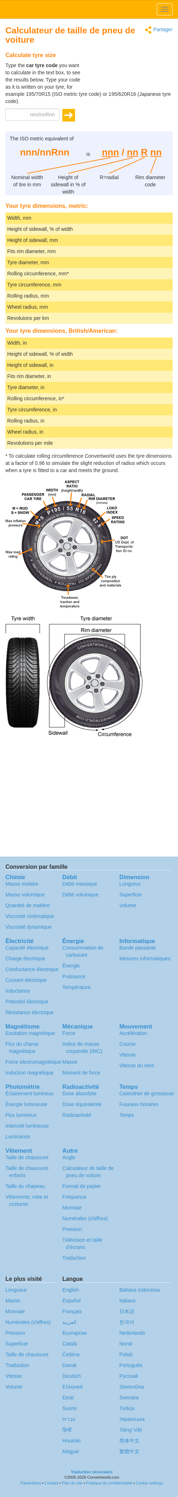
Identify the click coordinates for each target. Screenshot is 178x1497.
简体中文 (129, 1441)
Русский (128, 1376)
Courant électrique (25, 980)
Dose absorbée (79, 1093)
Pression (72, 1229)
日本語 (126, 1311)
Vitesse (127, 1055)
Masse (69, 1062)
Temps (126, 1115)
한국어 (126, 1322)
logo (89, 9)
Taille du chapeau (25, 1186)
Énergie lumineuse (26, 1104)
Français (72, 1311)
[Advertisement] (128, 66)
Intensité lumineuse (27, 1126)
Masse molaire (21, 884)
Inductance (17, 991)
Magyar (70, 1451)
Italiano (127, 1301)
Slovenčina (131, 1387)
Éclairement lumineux (29, 1093)
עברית (69, 1419)
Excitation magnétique (30, 1033)
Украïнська (131, 1419)
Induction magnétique (29, 1073)
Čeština (70, 1354)
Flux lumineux (20, 1115)
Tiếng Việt (130, 1430)
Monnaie (72, 1208)
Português (130, 1365)
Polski (126, 1354)
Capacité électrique (27, 948)
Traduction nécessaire (91, 1472)
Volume (127, 905)
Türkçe (127, 1408)
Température (76, 987)
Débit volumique (80, 894)
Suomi (69, 1408)
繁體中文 (129, 1451)
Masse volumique (25, 894)
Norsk (126, 1344)
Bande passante (137, 948)
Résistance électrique (29, 1012)
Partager (159, 30)
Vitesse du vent (136, 1065)
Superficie (130, 894)
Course (127, 1044)
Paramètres (31, 1483)
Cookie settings (149, 1483)
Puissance (74, 976)
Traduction (74, 1258)
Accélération (133, 1033)
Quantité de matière (27, 905)
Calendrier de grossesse (146, 1093)
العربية (69, 1322)
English (70, 1290)
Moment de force (81, 1073)
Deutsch (71, 1376)
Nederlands (132, 1333)
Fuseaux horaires (138, 1104)
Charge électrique (25, 958)
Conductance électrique (31, 969)
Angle (68, 1157)
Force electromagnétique (33, 1062)
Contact (51, 1483)
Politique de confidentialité (109, 1483)
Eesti (68, 1397)
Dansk (69, 1365)
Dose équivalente (81, 1104)
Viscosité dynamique (28, 927)
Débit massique (79, 884)
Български (74, 1333)
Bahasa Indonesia (139, 1290)
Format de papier (81, 1186)
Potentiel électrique (26, 1001)
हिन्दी (67, 1430)
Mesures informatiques (144, 958)
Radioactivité (76, 1115)
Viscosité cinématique (29, 916)
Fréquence (74, 1197)
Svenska (129, 1397)
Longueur (130, 884)
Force (68, 1033)
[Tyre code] (32, 114)
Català (69, 1344)
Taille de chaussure (27, 1157)
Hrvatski (71, 1441)
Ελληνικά (72, 1387)
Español (71, 1301)
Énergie (71, 966)
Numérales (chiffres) (85, 1218)
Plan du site (72, 1483)
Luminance (17, 1136)
